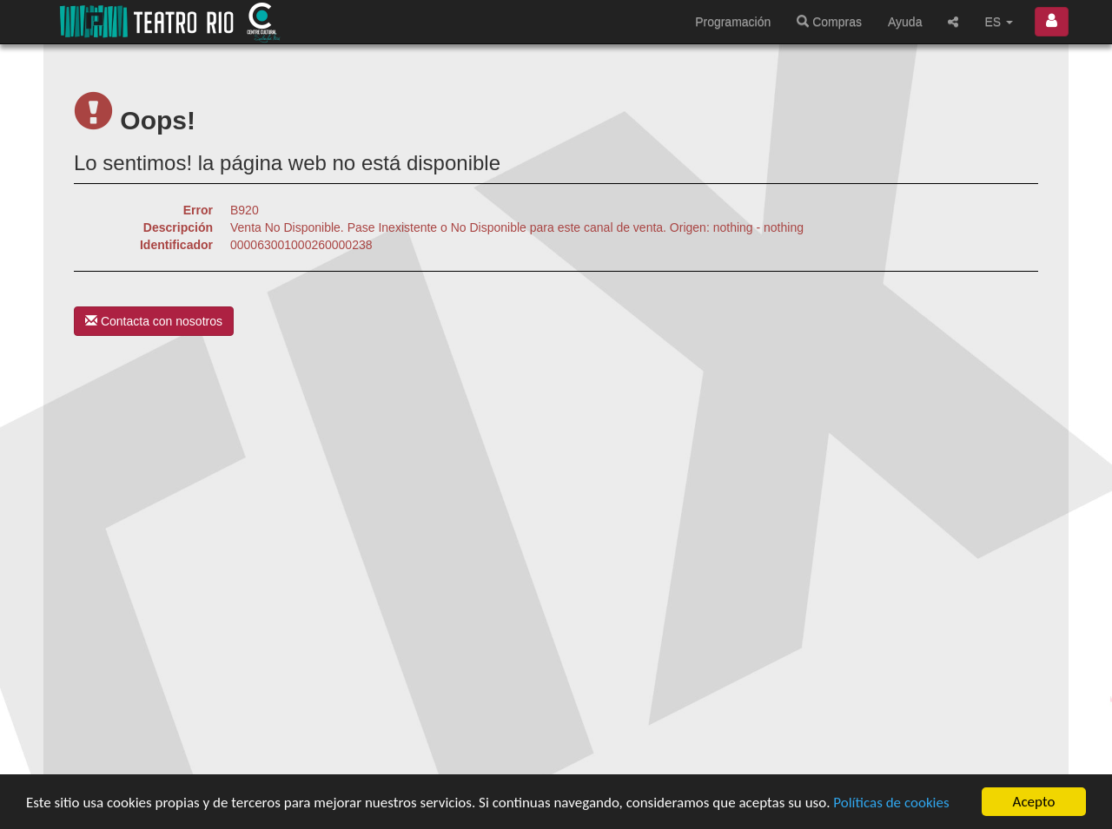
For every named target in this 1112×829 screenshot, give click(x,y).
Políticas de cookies (891, 803)
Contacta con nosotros (153, 321)
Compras (829, 22)
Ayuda (905, 22)
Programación (733, 22)
